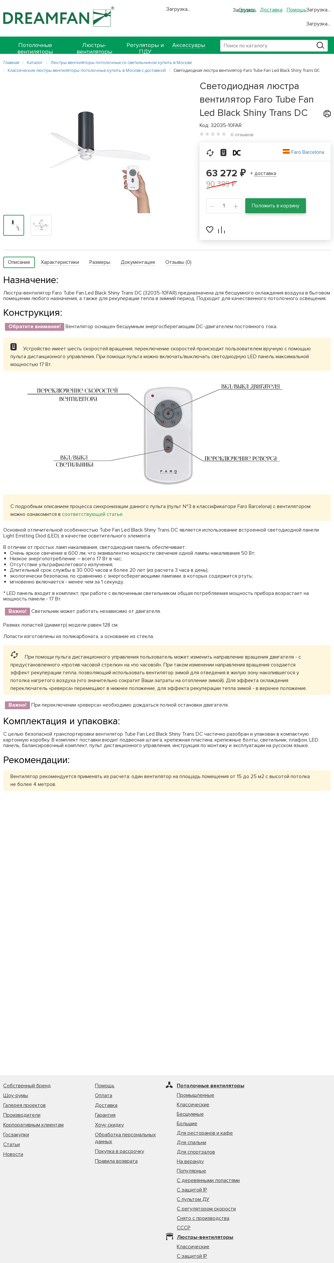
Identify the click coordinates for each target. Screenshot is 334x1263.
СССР (183, 1227)
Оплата (247, 10)
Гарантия (105, 1115)
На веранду (190, 1161)
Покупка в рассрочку (119, 1151)
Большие (187, 1123)
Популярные (191, 1171)
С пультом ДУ (193, 1199)
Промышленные (195, 1095)
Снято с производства (203, 1218)
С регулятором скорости (206, 1209)
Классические (193, 1104)
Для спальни (191, 1142)
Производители (21, 1115)
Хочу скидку (109, 1125)
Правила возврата (116, 1161)
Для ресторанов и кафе (205, 1133)
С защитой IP (192, 1190)
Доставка (271, 10)
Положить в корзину (275, 205)
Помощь (296, 10)
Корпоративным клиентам (33, 1125)
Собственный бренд (27, 1085)
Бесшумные (190, 1114)
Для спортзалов (196, 1152)
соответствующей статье (92, 514)
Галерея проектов (24, 1105)
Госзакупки (16, 1134)
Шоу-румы (15, 1095)
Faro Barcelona (307, 152)
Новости (13, 1154)
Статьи (11, 1144)
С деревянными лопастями (208, 1180)
